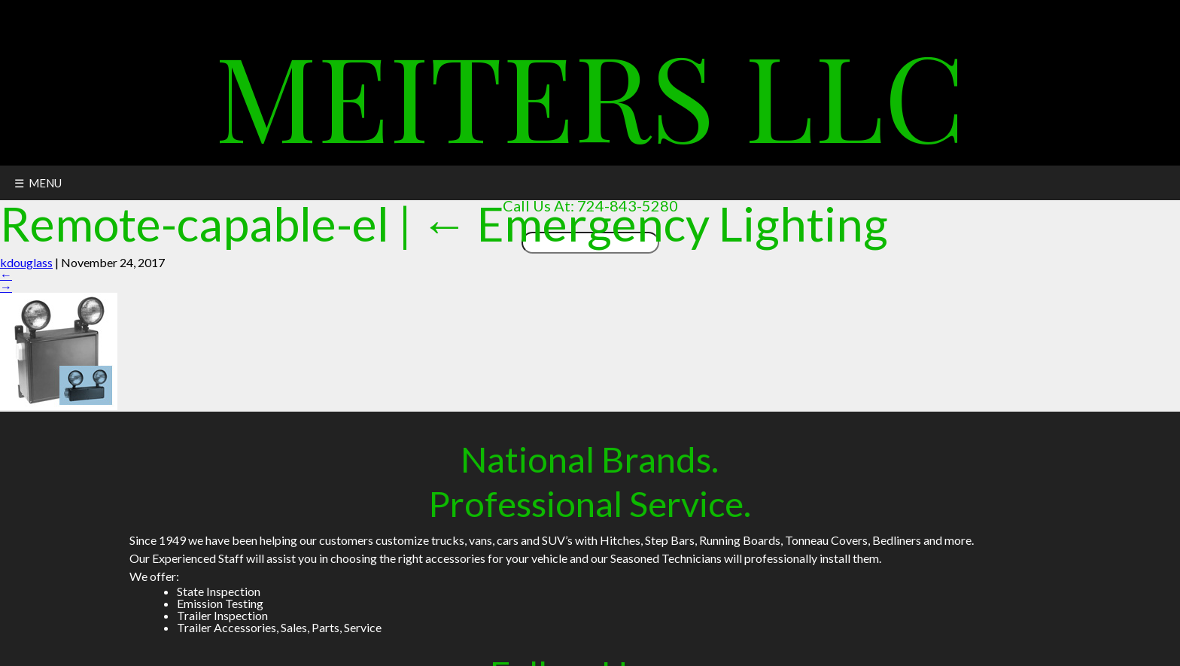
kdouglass (26, 262)
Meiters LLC (590, 93)
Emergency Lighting (654, 223)
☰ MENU (38, 183)
